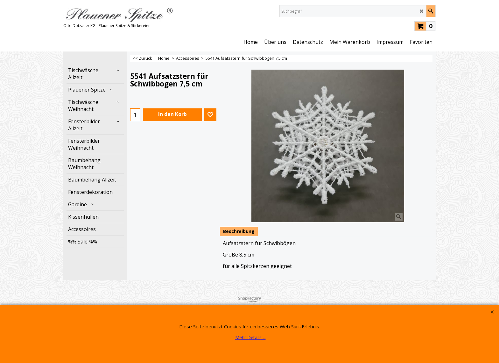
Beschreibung (239, 231)
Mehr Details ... (250, 337)
